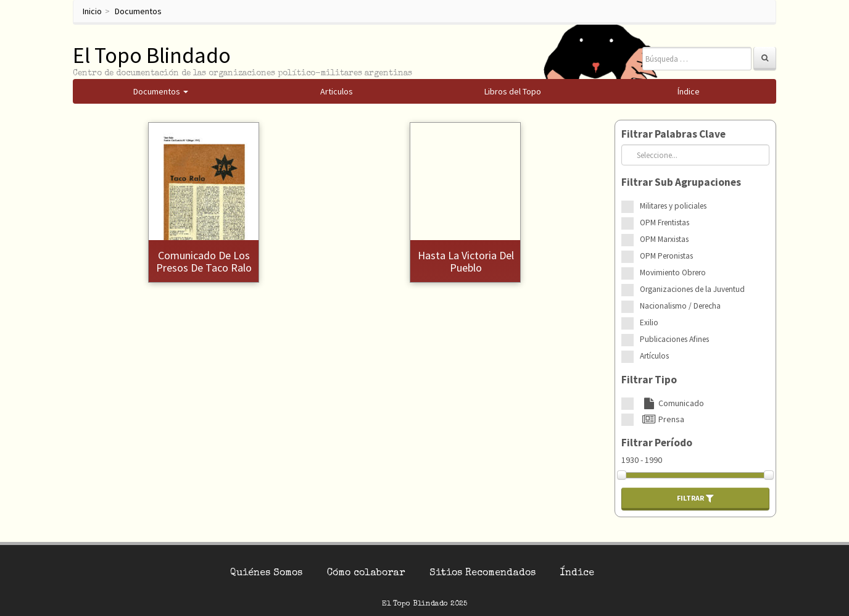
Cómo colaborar (366, 573)
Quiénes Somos (266, 573)
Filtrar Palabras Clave (673, 134)
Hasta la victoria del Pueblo (466, 261)
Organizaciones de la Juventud (692, 289)
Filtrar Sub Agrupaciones (681, 182)
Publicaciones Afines (674, 339)
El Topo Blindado (152, 55)
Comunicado (672, 403)
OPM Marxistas (664, 239)
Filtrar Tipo (649, 379)
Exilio (649, 322)
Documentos (138, 11)
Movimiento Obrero (673, 272)
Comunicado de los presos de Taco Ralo (204, 261)
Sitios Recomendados (482, 573)
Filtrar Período (656, 442)
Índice (577, 573)
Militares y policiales (673, 206)
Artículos (654, 356)
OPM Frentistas (664, 222)
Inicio (92, 11)
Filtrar (695, 498)
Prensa (662, 419)
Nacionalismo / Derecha (680, 306)
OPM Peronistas (666, 256)
